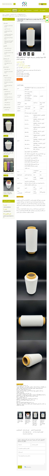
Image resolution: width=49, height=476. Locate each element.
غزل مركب (5, 23)
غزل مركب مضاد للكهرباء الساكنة (8, 100)
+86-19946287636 (7, 211)
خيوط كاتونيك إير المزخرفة (28, 433)
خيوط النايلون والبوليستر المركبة (8, 32)
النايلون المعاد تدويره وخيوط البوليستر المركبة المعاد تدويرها (8, 42)
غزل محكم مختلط (7, 69)
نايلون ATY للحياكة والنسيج (36, 430)
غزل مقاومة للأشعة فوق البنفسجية (8, 94)
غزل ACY (5, 45)
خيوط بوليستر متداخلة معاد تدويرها (8, 72)
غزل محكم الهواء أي (21, 14)
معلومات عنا (42, 10)
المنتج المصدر (21, 63)
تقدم (20, 467)
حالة (23, 10)
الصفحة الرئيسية (7, 10)
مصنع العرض (28, 10)
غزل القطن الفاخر (7, 102)
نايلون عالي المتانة (26, 430)
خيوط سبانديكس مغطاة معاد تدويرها (8, 53)
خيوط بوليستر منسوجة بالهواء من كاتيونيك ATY (7, 193)
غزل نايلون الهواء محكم (27, 431)
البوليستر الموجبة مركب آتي (38, 431)
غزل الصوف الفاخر (6, 107)
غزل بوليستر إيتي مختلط (7, 133)
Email (19, 79)
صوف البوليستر (6, 109)
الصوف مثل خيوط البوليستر (8, 173)
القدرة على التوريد (26, 67)
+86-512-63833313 (7, 207)
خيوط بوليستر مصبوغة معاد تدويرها (8, 83)
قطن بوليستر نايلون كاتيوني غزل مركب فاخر (8, 153)
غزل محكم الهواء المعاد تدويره (8, 64)
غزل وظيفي (5, 89)
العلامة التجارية (20, 62)
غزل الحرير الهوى (7, 104)
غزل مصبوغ (5, 75)
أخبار (19, 10)
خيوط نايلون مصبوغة (7, 79)
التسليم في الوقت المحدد (23, 65)
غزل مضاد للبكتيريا (7, 91)
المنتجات (15, 10)
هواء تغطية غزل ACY (7, 50)
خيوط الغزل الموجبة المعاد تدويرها (8, 38)
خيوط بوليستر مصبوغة (7, 77)
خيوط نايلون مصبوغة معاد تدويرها (8, 86)
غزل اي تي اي (6, 67)
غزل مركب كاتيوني (7, 28)
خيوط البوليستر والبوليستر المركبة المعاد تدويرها (8, 35)
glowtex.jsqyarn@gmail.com (8, 216)
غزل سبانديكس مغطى (7, 48)
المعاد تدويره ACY (7, 55)
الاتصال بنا (36, 10)
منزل (3, 14)
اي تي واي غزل (13, 14)
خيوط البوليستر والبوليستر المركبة (8, 26)
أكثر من (5, 135)
